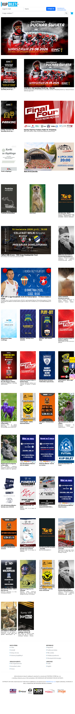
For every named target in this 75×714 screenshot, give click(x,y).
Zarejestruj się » (61, 8)
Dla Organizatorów (16, 663)
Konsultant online (16, 666)
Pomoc (13, 669)
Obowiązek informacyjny (54, 658)
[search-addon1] (32, 13)
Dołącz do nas (15, 653)
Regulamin (50, 647)
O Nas (12, 647)
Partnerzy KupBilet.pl (17, 655)
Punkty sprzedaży (52, 650)
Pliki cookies (50, 653)
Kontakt (13, 650)
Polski (48, 663)
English (49, 666)
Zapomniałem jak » (61, 10)
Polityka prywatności (53, 655)
